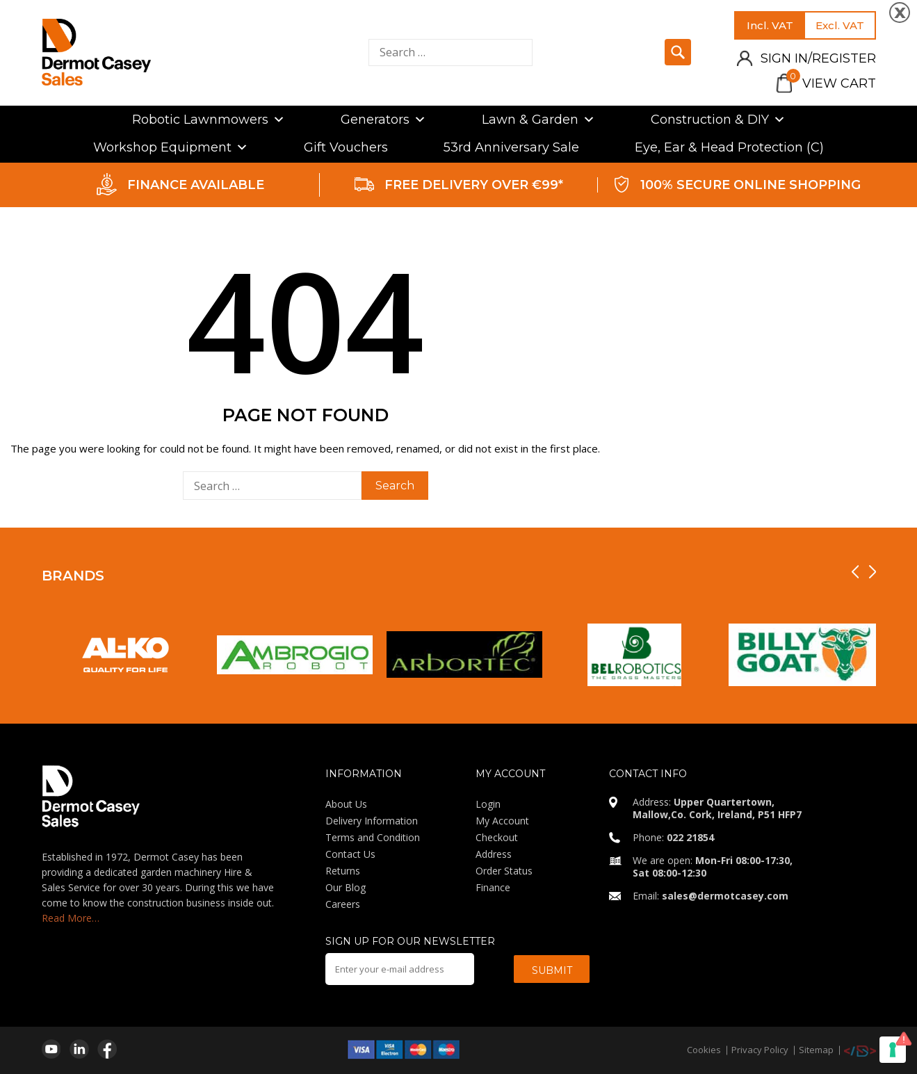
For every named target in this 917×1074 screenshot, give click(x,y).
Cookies (704, 1049)
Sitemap (816, 1049)
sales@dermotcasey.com (725, 895)
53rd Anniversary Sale (511, 147)
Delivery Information (371, 820)
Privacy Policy (759, 1049)
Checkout (497, 837)
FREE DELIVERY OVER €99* (473, 185)
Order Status (504, 870)
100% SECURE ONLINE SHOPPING (750, 185)
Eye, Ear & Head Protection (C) (729, 147)
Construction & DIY (718, 119)
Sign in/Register (818, 58)
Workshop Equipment (170, 147)
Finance (493, 887)
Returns (342, 870)
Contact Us (350, 854)
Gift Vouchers (346, 147)
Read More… (70, 918)
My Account (502, 820)
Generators (383, 119)
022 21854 (690, 837)
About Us (346, 804)
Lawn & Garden (538, 119)
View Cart (831, 83)
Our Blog (345, 887)
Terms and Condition (372, 837)
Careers (342, 904)
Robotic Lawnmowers (208, 119)
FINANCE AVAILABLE (195, 185)
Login (488, 804)
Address (494, 854)
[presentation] (855, 571)
